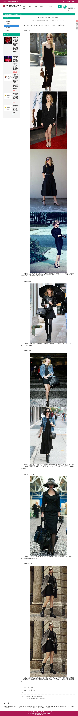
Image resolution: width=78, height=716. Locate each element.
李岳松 (41, 714)
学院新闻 (8, 21)
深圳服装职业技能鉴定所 (44, 706)
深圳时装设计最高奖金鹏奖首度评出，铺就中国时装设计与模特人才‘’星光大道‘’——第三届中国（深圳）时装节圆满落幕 (15, 44)
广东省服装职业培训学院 (36, 711)
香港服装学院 (63, 706)
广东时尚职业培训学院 (50, 708)
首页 (11, 14)
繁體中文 (69, 1)
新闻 (36, 6)
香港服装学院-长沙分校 (16, 708)
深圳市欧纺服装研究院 (8, 706)
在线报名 (64, 1)
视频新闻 (8, 30)
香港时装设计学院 (55, 706)
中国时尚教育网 (40, 708)
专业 (30, 6)
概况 (24, 6)
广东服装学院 (31, 690)
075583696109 (46, 713)
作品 (24, 9)
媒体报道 (8, 27)
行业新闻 (16, 14)
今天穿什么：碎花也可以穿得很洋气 (34, 696)
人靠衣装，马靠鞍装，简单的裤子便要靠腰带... (36, 698)
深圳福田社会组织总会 (32, 706)
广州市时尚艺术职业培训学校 (29, 708)
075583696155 (38, 713)
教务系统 (73, 1)
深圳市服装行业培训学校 (20, 706)
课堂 (41, 6)
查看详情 (15, 53)
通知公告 (8, 23)
